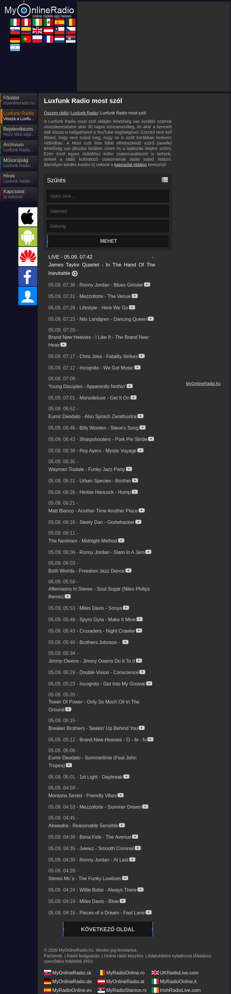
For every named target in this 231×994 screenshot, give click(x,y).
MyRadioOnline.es (68, 990)
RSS (88, 961)
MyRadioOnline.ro (121, 972)
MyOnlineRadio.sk (67, 972)
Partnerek (53, 955)
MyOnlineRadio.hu (203, 383)
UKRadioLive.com (175, 972)
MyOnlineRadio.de (68, 981)
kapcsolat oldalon (130, 164)
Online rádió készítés (123, 955)
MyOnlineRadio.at (121, 981)
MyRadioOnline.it (174, 981)
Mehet (108, 241)
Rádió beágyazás (83, 955)
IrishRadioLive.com (176, 990)
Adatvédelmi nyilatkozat (170, 955)
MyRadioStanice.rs (122, 990)
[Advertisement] (153, 47)
